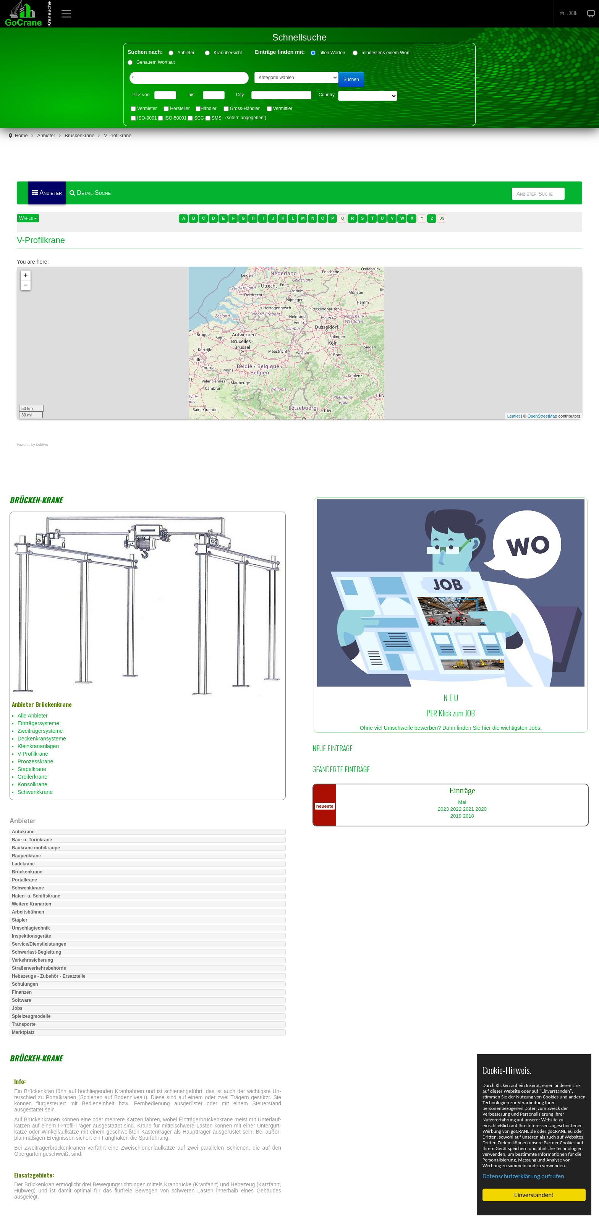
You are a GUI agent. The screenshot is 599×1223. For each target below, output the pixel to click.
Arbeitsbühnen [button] (28, 912)
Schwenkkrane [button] (28, 888)
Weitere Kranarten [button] (31, 904)
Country (327, 94)
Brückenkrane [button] (27, 872)
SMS (217, 118)
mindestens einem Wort (385, 52)
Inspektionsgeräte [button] (31, 936)
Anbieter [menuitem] (47, 193)
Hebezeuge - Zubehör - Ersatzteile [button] (49, 976)
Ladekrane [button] (23, 864)
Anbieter (188, 52)
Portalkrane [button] (24, 880)
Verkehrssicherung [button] (32, 960)
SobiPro (42, 445)
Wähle (28, 218)
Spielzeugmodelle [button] (31, 1016)
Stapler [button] (20, 920)
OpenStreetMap (542, 416)
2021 (468, 809)
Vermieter (147, 108)
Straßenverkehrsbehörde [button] (39, 968)
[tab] (147, 831)
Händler (209, 108)
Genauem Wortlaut (155, 62)
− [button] (26, 285)
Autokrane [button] (23, 831)
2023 (443, 809)
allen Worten (332, 52)
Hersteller (179, 108)
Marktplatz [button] (23, 1032)
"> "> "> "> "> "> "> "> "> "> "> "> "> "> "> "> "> (367, 96)
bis (191, 94)
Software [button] (21, 1000)
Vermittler (283, 108)
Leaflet (513, 416)
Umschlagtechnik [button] (31, 928)
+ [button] (26, 275)
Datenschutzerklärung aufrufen (523, 1176)
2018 (468, 816)
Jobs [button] (17, 1008)
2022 (455, 809)
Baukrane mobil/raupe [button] (36, 847)
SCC (199, 118)
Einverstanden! (534, 1195)
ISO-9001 (147, 118)
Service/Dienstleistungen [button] (39, 944)
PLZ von (141, 94)
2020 (481, 809)
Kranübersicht (230, 52)
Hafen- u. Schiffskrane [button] (36, 896)
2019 (455, 816)
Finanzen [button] (22, 992)
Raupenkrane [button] (26, 856)
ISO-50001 (175, 118)
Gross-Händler (245, 108)
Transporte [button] (24, 1024)
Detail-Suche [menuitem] (90, 193)
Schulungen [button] (25, 984)
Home (21, 135)
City (240, 94)
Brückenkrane (80, 135)
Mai (462, 802)
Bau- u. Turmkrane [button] (32, 839)
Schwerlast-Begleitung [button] (36, 952)
